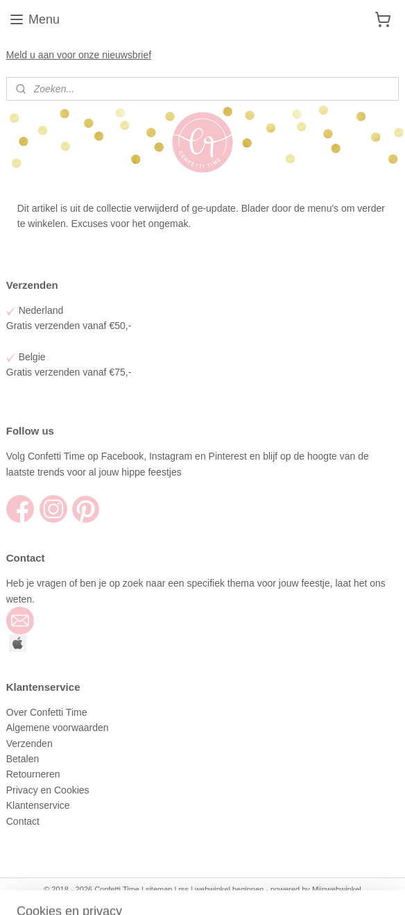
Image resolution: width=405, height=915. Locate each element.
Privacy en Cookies (47, 790)
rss (183, 889)
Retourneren (33, 774)
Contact (24, 821)
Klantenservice (39, 805)
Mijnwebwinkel (336, 889)
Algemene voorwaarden (59, 727)
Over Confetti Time (48, 712)
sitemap (159, 889)
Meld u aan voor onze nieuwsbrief (78, 54)
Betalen (22, 758)
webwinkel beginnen (229, 889)
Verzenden (30, 743)
